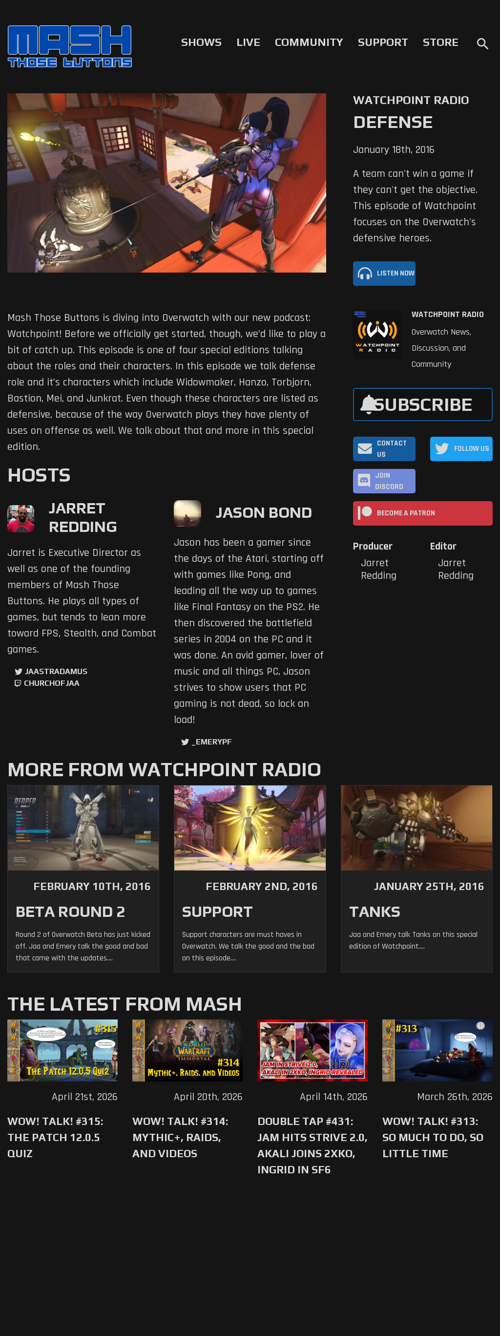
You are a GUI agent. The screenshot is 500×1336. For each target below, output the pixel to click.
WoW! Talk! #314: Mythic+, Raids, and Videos (180, 1137)
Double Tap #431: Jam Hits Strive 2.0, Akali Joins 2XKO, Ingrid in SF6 (312, 1145)
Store (440, 42)
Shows (201, 42)
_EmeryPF (211, 741)
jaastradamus (56, 671)
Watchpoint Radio (448, 314)
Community (309, 42)
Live (248, 42)
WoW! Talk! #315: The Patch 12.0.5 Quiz (55, 1137)
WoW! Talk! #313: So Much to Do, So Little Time (432, 1137)
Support (383, 42)
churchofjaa (52, 683)
